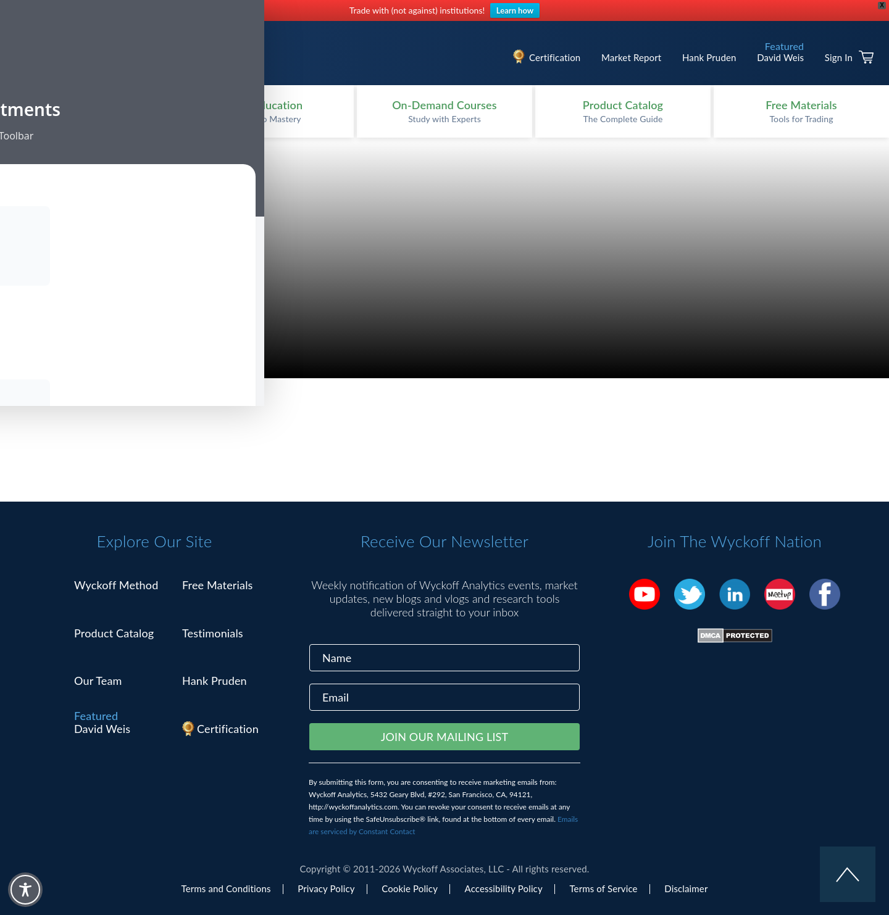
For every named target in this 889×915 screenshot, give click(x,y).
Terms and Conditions (226, 888)
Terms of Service (603, 888)
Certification (554, 57)
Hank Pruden (709, 57)
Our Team (98, 680)
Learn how (514, 10)
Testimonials (212, 633)
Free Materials (217, 585)
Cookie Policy (410, 888)
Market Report (631, 57)
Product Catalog (114, 633)
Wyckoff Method (116, 585)
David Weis (780, 57)
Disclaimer (685, 888)
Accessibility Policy (504, 888)
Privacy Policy (326, 888)
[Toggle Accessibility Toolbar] (25, 890)
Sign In (839, 57)
